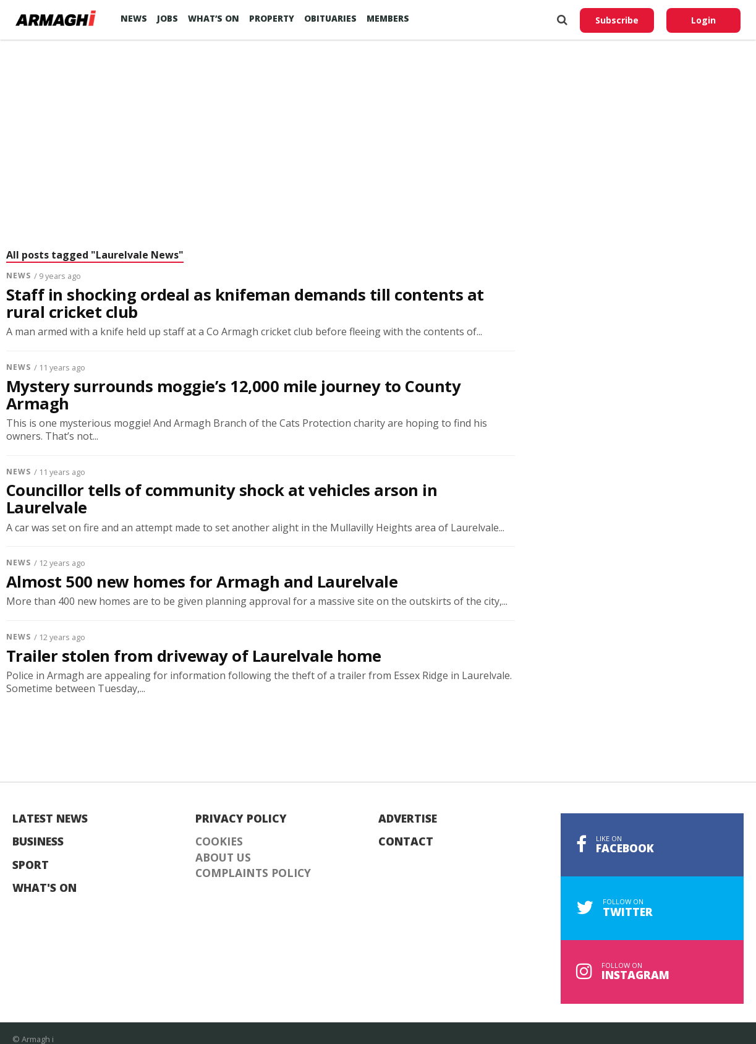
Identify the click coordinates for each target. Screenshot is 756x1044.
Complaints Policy (253, 873)
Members (388, 18)
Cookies (219, 841)
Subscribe (617, 20)
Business (38, 841)
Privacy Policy (241, 818)
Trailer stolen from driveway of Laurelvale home (193, 656)
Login (703, 20)
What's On (44, 888)
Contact (405, 841)
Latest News (50, 818)
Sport (30, 865)
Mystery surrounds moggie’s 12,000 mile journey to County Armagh (233, 395)
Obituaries (330, 18)
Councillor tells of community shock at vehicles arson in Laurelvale (221, 499)
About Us (223, 857)
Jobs (167, 18)
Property (271, 18)
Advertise (407, 818)
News (134, 18)
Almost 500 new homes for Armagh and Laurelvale (201, 582)
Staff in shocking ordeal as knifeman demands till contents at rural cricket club (245, 303)
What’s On (213, 18)
